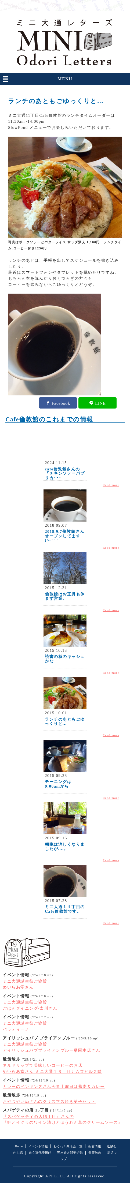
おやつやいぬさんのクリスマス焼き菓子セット (49, 1101)
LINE (100, 403)
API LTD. (54, 1176)
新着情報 (94, 1146)
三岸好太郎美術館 (70, 1153)
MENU (65, 79)
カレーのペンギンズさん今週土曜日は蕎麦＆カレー (54, 1086)
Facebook (61, 403)
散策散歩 (94, 1153)
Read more (111, 484)
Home (19, 1146)
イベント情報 (38, 1146)
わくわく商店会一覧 (67, 1146)
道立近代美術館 (40, 1153)
